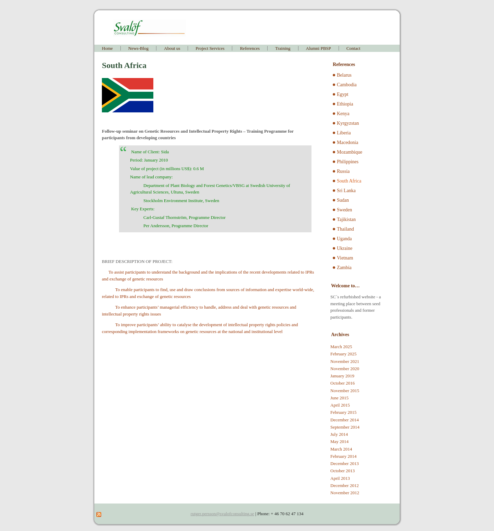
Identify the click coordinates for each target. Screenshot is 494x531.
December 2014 (344, 419)
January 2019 (342, 375)
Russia (343, 171)
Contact (353, 48)
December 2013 (344, 463)
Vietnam (345, 258)
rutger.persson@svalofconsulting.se (222, 513)
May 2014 (339, 441)
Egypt (342, 94)
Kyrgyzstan (348, 123)
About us (172, 48)
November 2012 (344, 492)
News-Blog (138, 48)
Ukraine (344, 248)
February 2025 (343, 353)
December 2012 (344, 485)
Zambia (344, 267)
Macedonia (347, 142)
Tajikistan (346, 219)
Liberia (344, 132)
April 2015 (340, 405)
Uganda (344, 238)
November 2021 (344, 361)
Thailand (345, 229)
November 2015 (344, 390)
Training (282, 48)
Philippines (347, 161)
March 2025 (341, 346)
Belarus (344, 75)
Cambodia (347, 84)
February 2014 (343, 456)
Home (107, 48)
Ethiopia (345, 104)
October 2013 (342, 470)
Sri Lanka (346, 190)
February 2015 (343, 412)
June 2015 (339, 397)
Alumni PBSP (318, 48)
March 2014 (341, 449)
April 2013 (340, 478)
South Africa (349, 181)
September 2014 (345, 427)
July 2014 (339, 434)
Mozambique (349, 152)
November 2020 (344, 368)
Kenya (343, 113)
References (250, 48)
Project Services (210, 48)
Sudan (343, 200)
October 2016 (342, 383)
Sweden (344, 209)
